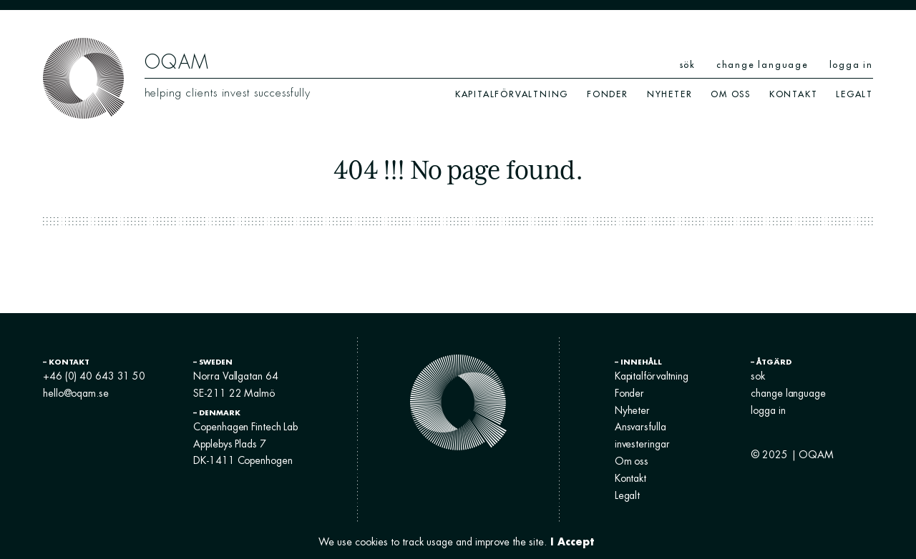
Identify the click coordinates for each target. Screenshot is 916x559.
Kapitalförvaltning (511, 94)
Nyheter (670, 94)
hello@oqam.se (76, 393)
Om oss (731, 94)
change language (762, 64)
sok (758, 376)
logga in (851, 64)
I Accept (572, 541)
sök (688, 64)
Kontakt (793, 94)
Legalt (854, 94)
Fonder (607, 94)
